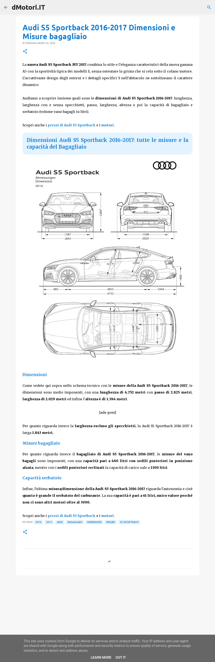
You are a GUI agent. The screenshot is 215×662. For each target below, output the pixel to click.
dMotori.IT (28, 7)
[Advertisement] (107, 610)
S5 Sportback (129, 522)
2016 (38, 522)
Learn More (101, 657)
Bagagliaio (75, 522)
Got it (120, 657)
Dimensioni (94, 522)
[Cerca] (209, 7)
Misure (110, 522)
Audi (60, 522)
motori (107, 125)
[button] (25, 51)
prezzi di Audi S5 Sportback (72, 125)
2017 (49, 522)
